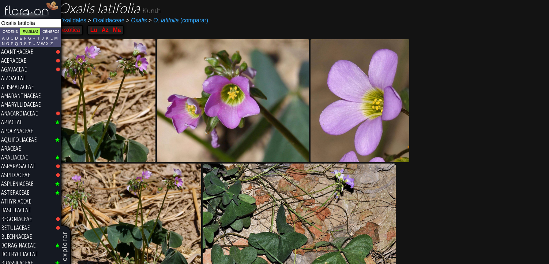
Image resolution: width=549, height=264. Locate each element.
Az (109, 30)
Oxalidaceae (111, 20)
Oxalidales (77, 20)
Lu (98, 30)
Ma (122, 30)
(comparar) (183, 20)
